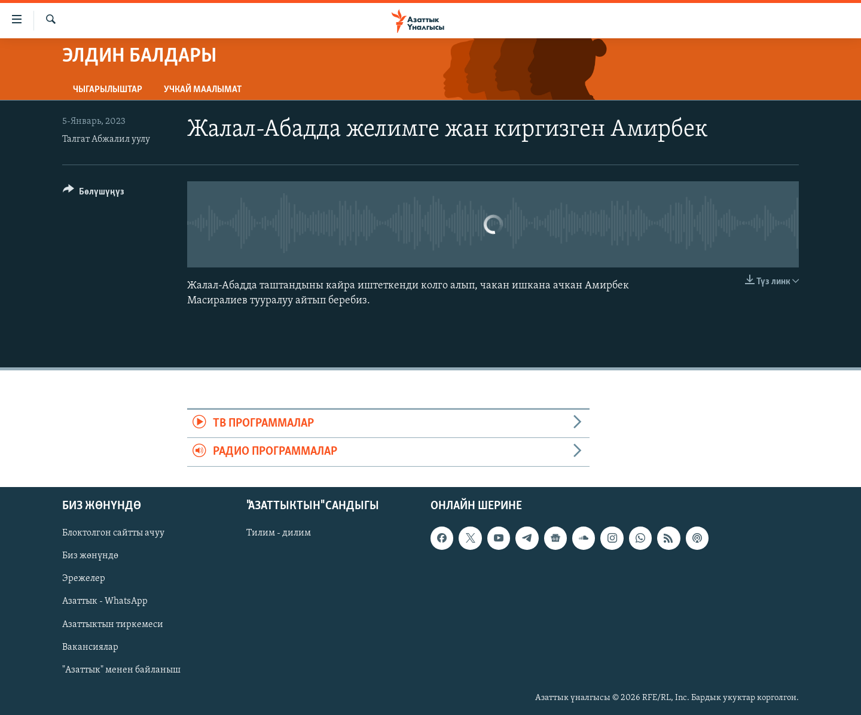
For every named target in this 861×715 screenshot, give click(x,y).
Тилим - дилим (278, 533)
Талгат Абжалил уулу (106, 139)
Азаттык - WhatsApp (105, 601)
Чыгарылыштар (107, 90)
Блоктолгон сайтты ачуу (113, 533)
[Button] (93, 193)
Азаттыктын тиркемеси (112, 624)
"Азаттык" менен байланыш (121, 669)
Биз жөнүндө (90, 556)
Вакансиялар (90, 647)
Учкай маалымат (203, 90)
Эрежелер (83, 578)
